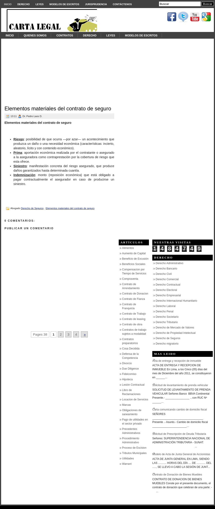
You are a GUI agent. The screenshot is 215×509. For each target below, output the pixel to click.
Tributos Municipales (134, 453)
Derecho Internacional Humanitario (176, 300)
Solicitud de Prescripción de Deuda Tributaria (179, 433)
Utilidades (128, 458)
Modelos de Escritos (64, 4)
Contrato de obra (132, 324)
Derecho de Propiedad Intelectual (176, 332)
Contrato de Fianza (133, 299)
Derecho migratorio (167, 343)
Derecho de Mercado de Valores (175, 327)
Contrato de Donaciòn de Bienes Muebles (177, 474)
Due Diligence (130, 368)
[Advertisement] (108, 70)
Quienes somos (35, 35)
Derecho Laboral (166, 306)
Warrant (126, 463)
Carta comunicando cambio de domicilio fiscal (179, 409)
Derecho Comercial (167, 279)
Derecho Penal (164, 311)
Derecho (23, 4)
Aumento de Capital (134, 253)
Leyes (40, 4)
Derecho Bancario (166, 268)
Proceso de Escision (134, 447)
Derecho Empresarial (168, 295)
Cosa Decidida (131, 348)
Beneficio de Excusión (135, 258)
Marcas (126, 404)
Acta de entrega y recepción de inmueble (176, 360)
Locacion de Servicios (135, 399)
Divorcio (127, 363)
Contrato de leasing (133, 319)
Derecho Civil (164, 274)
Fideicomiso (129, 374)
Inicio (8, 4)
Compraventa (130, 278)
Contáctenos (122, 4)
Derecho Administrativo (169, 263)
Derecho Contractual (168, 284)
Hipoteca (127, 379)
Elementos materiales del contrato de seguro (57, 108)
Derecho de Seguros (32, 208)
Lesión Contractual (133, 384)
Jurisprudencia (96, 4)
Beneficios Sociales (133, 264)
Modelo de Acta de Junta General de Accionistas (181, 454)
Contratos (64, 35)
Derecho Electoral (166, 290)
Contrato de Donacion (135, 293)
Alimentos (128, 248)
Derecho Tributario (167, 322)
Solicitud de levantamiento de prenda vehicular (180, 385)
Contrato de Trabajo (134, 313)
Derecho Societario (167, 316)
